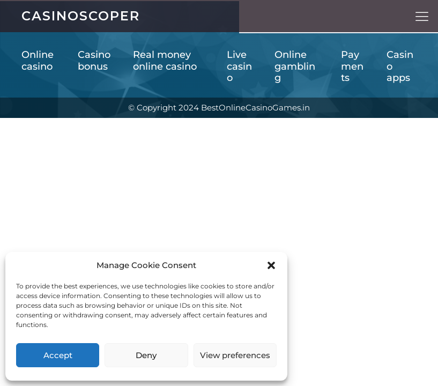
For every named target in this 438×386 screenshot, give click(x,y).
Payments (352, 66)
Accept (57, 355)
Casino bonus (94, 60)
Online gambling (294, 66)
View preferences (235, 355)
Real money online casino (165, 60)
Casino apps (400, 66)
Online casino (37, 60)
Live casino (239, 66)
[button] (271, 265)
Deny (146, 355)
